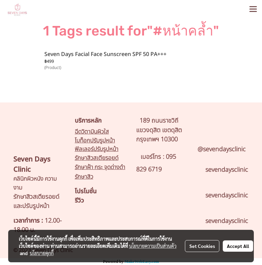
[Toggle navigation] (253, 9)
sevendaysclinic (226, 170)
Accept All (238, 246)
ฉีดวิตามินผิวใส (92, 131)
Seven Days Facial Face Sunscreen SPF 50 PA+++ (105, 54)
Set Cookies (202, 246)
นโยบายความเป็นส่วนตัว (152, 246)
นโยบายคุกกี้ (42, 253)
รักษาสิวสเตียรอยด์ (96, 158)
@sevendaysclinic (222, 149)
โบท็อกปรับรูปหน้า (95, 140)
